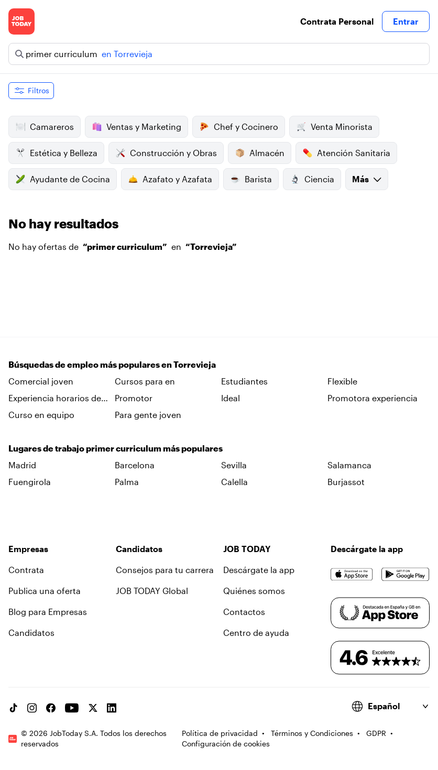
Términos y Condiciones (312, 733)
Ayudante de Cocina (62, 179)
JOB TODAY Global (152, 591)
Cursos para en (145, 381)
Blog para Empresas (47, 612)
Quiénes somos (254, 591)
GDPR (376, 733)
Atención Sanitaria (346, 153)
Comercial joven (40, 381)
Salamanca (349, 465)
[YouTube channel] (72, 707)
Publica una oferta (44, 591)
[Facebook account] (51, 707)
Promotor (133, 398)
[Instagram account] (32, 707)
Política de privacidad (220, 733)
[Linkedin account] (111, 707)
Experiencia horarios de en (54, 398)
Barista (251, 179)
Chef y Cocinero (238, 127)
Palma (127, 482)
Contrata (26, 570)
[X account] (92, 707)
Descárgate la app (258, 570)
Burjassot (346, 482)
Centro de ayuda (256, 632)
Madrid (22, 465)
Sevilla (234, 465)
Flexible (342, 381)
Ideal (230, 398)
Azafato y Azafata (170, 179)
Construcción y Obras (166, 153)
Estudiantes (244, 381)
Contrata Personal (337, 21)
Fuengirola (29, 482)
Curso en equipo (41, 415)
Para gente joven (148, 415)
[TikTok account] (13, 707)
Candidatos (31, 632)
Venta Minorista (334, 127)
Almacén (259, 153)
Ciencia (312, 179)
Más (366, 179)
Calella (234, 482)
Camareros (44, 127)
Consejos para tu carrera (165, 570)
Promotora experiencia (372, 398)
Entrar (406, 21)
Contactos (244, 612)
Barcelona (135, 465)
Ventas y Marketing (136, 127)
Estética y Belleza (56, 153)
